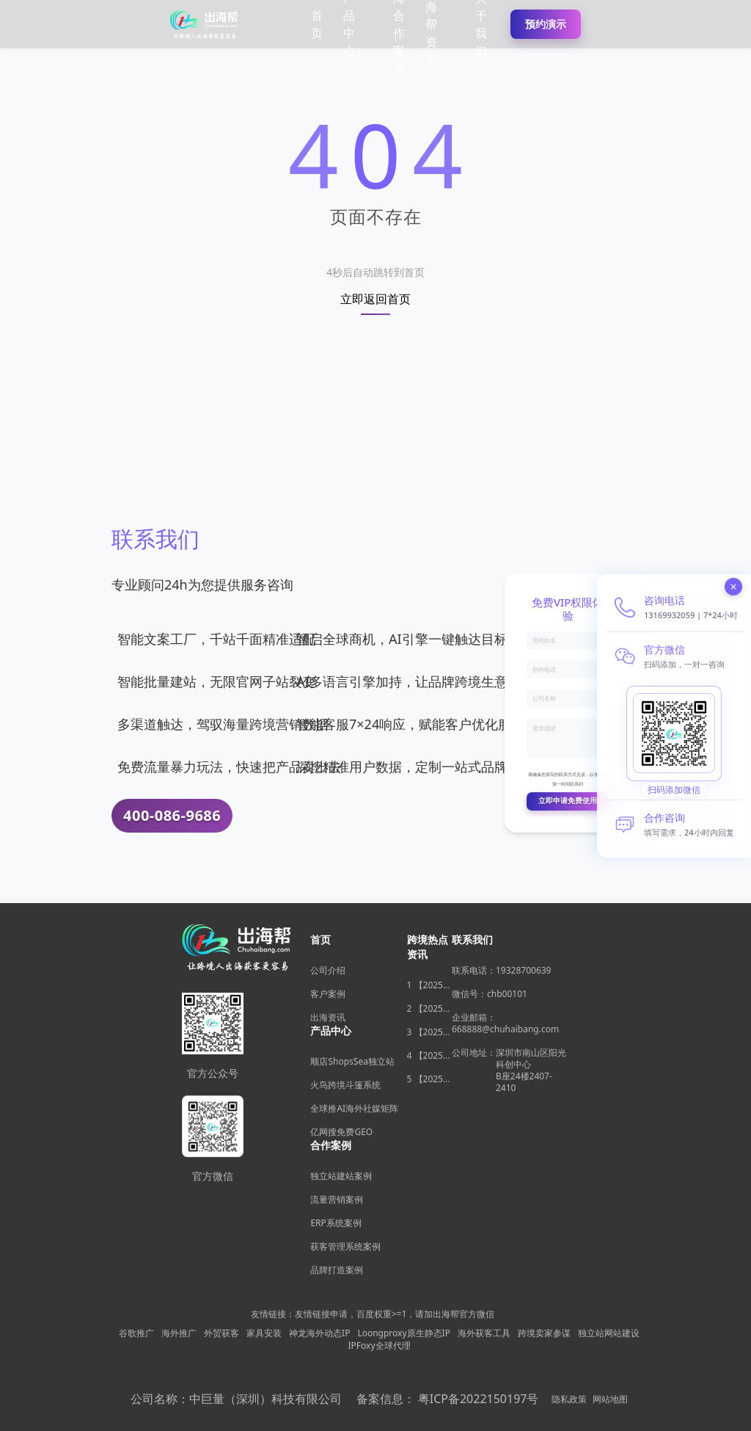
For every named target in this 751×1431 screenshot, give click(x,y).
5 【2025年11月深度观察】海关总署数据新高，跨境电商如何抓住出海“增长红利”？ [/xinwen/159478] (429, 1079)
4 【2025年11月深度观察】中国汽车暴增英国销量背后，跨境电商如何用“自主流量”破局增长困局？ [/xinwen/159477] (429, 1056)
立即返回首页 (375, 300)
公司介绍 (327, 970)
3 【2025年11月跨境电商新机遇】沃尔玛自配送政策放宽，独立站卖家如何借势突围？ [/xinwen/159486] (429, 1032)
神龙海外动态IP (319, 1333)
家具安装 (264, 1333)
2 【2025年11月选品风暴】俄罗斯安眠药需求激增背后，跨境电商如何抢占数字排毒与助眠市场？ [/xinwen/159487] (429, 1009)
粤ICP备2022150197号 (478, 1399)
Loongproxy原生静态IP (403, 1333)
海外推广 (179, 1333)
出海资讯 (327, 1017)
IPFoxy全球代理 (379, 1346)
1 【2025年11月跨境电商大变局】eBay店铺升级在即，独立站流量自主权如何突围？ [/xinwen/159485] (429, 985)
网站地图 (610, 1399)
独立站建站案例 (341, 1176)
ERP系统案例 (335, 1223)
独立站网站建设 (609, 1333)
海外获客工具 (484, 1333)
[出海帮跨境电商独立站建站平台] (204, 24)
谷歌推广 (136, 1333)
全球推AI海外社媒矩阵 (354, 1108)
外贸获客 (221, 1333)
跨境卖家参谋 (544, 1333)
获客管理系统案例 (345, 1246)
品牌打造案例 (336, 1270)
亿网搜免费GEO (341, 1132)
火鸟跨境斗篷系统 (345, 1085)
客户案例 (327, 994)
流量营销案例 (336, 1199)
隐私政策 (569, 1399)
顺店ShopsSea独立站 (352, 1061)
